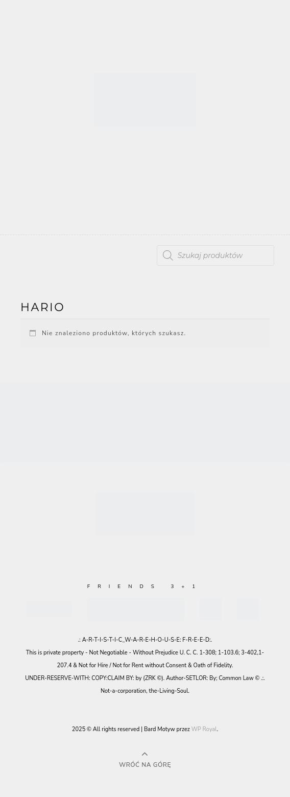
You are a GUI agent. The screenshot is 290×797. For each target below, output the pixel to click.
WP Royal (204, 729)
